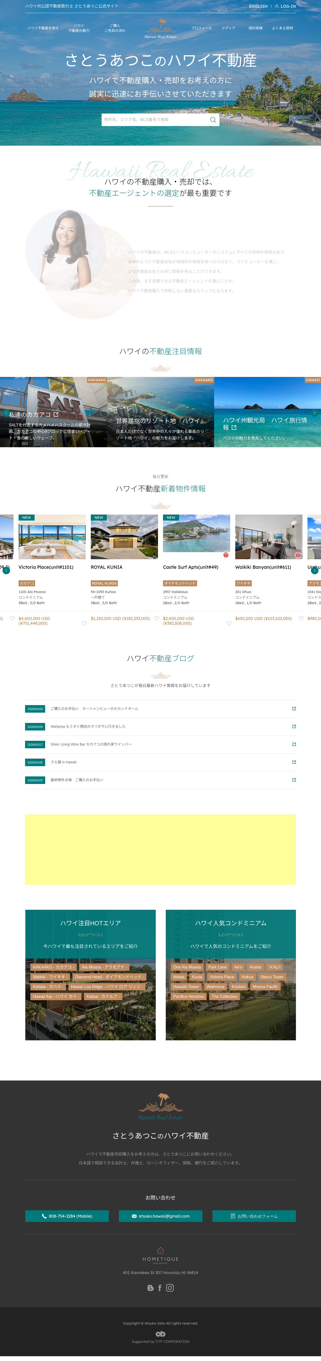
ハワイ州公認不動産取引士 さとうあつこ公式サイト (71, 6)
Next (314, 413)
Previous (6, 413)
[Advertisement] (160, 849)
